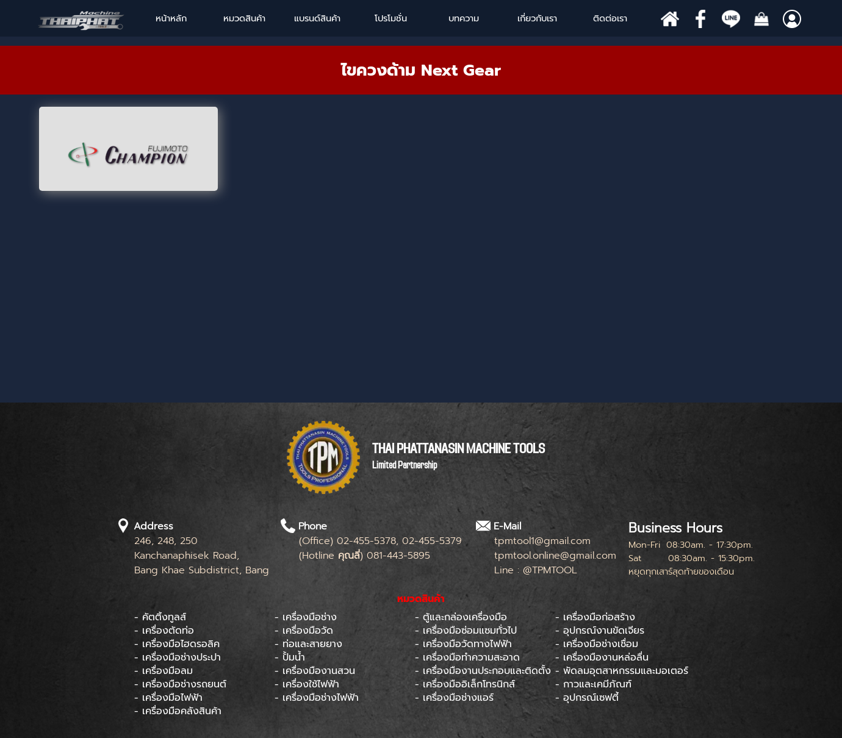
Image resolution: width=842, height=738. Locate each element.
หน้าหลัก (171, 18)
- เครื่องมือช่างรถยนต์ (180, 684)
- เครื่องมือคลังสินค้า (177, 711)
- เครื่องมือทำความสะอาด (467, 657)
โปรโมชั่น (391, 18)
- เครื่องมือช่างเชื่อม (596, 644)
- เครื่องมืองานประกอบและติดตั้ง (483, 671)
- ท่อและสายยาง (308, 644)
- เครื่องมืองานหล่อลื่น (602, 657)
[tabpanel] (421, 70)
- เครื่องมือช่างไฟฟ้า (317, 697)
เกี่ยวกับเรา (537, 18)
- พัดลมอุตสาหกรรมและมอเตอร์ (621, 671)
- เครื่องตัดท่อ (164, 630)
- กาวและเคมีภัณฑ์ (593, 684)
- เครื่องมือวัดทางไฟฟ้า (463, 644)
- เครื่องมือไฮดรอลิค (177, 644)
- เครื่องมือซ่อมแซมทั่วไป (466, 630)
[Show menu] (294, 18)
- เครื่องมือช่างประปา (177, 657)
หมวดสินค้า (244, 18)
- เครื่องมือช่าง (306, 617)
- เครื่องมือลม (163, 671)
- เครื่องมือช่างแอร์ (454, 697)
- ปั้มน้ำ (290, 657)
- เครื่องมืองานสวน (315, 671)
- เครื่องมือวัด (304, 630)
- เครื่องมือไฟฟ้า (168, 697)
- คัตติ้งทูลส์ (160, 617)
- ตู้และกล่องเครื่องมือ (461, 617)
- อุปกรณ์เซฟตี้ (587, 697)
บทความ (463, 18)
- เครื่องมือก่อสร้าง (595, 617)
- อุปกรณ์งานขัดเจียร (599, 630)
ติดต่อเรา (610, 18)
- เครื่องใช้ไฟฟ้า (307, 684)
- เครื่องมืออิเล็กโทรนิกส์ (465, 684)
